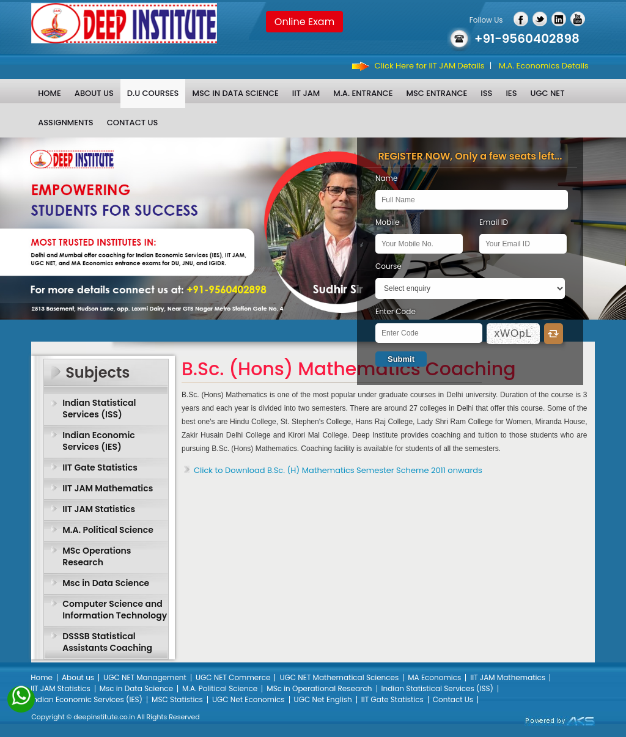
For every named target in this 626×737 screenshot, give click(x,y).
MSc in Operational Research (319, 688)
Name (386, 178)
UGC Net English (323, 699)
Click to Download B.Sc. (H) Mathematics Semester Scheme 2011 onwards (338, 470)
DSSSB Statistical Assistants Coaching (107, 642)
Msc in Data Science (235, 93)
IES (511, 93)
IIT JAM (306, 93)
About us (94, 93)
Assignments (65, 122)
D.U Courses (153, 93)
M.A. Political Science (107, 530)
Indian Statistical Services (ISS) (99, 408)
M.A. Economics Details (544, 66)
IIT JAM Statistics (98, 509)
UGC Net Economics (248, 699)
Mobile (387, 222)
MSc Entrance (436, 93)
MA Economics (434, 677)
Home (49, 93)
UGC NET (548, 93)
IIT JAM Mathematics (107, 488)
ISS (486, 93)
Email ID (493, 222)
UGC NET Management (144, 677)
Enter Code (395, 311)
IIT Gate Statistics (100, 467)
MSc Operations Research (96, 556)
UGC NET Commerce (233, 677)
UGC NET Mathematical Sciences (339, 677)
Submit (401, 359)
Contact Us (132, 122)
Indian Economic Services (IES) (98, 441)
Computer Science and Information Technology (114, 610)
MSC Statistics (177, 699)
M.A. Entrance (362, 93)
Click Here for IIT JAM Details (430, 66)
